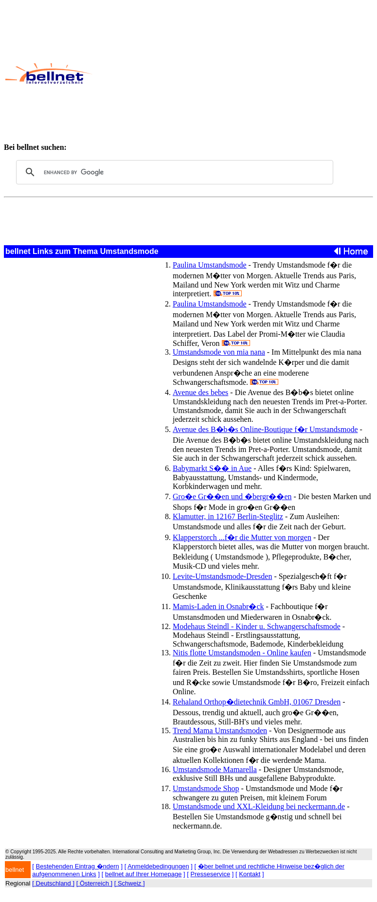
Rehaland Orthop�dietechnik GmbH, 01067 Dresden (257, 702)
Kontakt (249, 874)
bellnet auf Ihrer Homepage (143, 874)
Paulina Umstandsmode (210, 265)
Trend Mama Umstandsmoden (220, 730)
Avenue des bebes (200, 392)
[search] (173, 172)
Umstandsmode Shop (206, 788)
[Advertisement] (234, 73)
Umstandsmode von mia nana (219, 352)
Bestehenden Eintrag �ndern (77, 866)
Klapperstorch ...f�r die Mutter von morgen (242, 537)
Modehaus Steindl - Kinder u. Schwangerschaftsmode (257, 626)
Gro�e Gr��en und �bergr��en (232, 496)
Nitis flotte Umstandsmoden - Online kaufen (242, 653)
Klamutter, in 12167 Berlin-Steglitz (228, 516)
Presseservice (211, 874)
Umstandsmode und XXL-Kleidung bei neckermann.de (259, 806)
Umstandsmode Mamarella (215, 769)
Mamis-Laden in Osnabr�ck (218, 606)
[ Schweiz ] (129, 883)
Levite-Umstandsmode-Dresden (222, 576)
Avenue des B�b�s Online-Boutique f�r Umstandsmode (265, 429)
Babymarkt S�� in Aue (212, 468)
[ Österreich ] (94, 883)
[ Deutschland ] (53, 883)
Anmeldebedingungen (158, 866)
